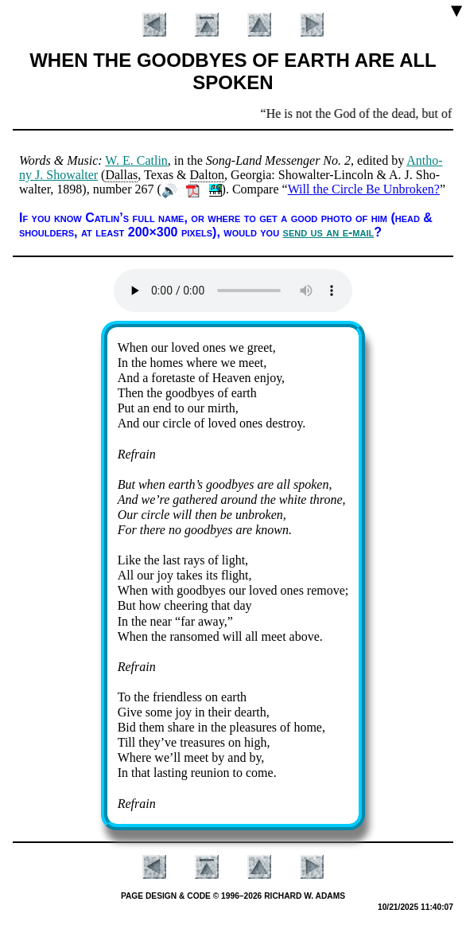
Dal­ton (207, 174)
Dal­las (121, 174)
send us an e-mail (329, 232)
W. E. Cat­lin (136, 160)
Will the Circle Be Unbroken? (364, 189)
